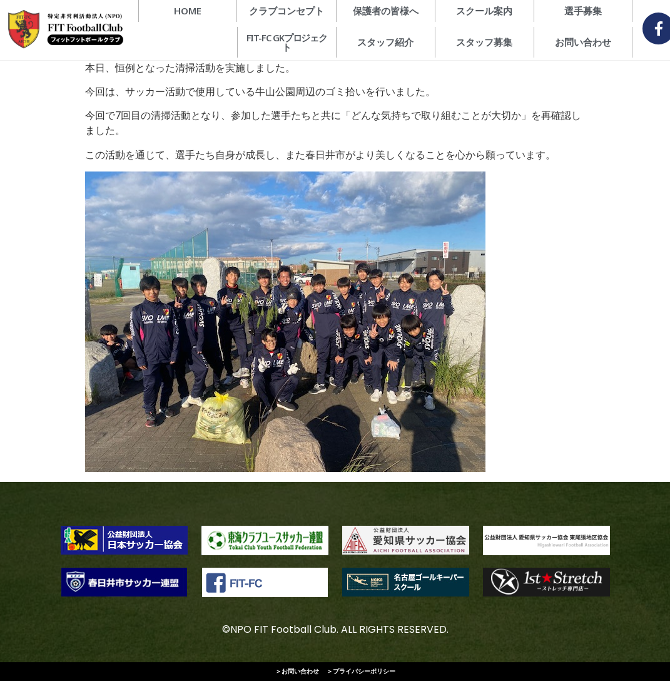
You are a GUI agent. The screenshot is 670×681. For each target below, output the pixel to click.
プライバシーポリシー (364, 671)
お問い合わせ (300, 671)
